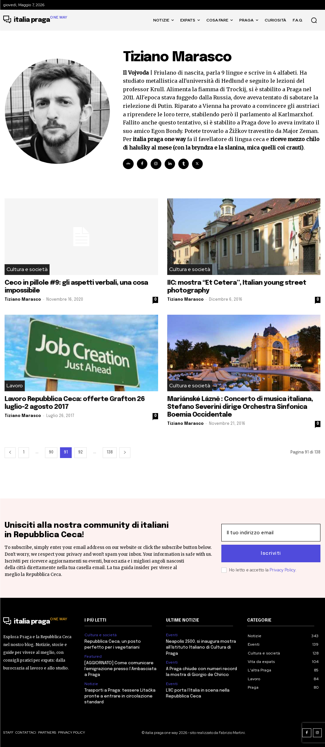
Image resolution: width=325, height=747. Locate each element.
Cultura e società (27, 269)
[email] (270, 532)
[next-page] (124, 452)
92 (80, 452)
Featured (93, 656)
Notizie (91, 684)
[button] (314, 20)
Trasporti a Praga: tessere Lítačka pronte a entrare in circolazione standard (119, 696)
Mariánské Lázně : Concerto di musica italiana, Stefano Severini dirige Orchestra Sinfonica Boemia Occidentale (240, 407)
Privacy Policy (282, 570)
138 (110, 452)
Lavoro (15, 385)
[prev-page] (10, 452)
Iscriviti (271, 553)
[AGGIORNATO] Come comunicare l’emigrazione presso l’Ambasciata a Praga (120, 669)
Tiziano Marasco (23, 300)
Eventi (172, 635)
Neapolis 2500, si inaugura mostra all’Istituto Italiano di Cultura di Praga (201, 647)
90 (51, 452)
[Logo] (35, 20)
